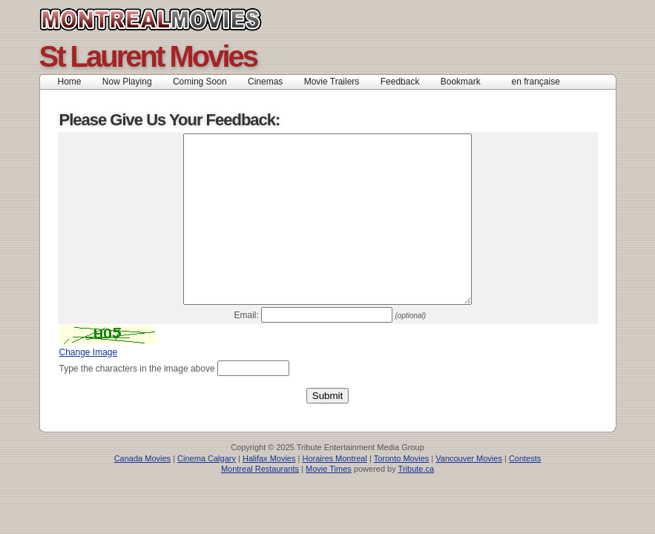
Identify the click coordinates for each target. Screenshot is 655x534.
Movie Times (329, 502)
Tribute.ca (416, 502)
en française (535, 81)
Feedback (400, 81)
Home (70, 81)
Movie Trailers (332, 81)
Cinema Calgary (206, 491)
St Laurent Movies (148, 56)
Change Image (88, 385)
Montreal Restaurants (260, 502)
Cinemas (265, 81)
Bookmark (465, 81)
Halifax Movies (269, 491)
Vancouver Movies (468, 491)
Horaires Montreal (334, 491)
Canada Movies (183, 19)
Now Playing (127, 81)
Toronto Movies (401, 491)
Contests (525, 491)
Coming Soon (200, 81)
